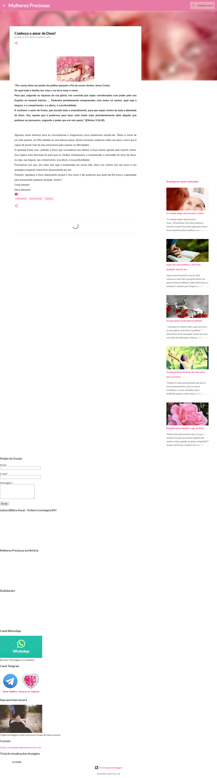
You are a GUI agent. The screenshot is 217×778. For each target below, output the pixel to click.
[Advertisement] (75, 264)
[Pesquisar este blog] (199, 5)
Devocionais (36, 199)
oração (49, 199)
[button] (16, 43)
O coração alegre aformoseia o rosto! (185, 213)
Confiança (21, 199)
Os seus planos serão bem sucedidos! (184, 321)
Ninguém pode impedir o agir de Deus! (185, 428)
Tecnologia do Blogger (108, 767)
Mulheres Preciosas (29, 5)
